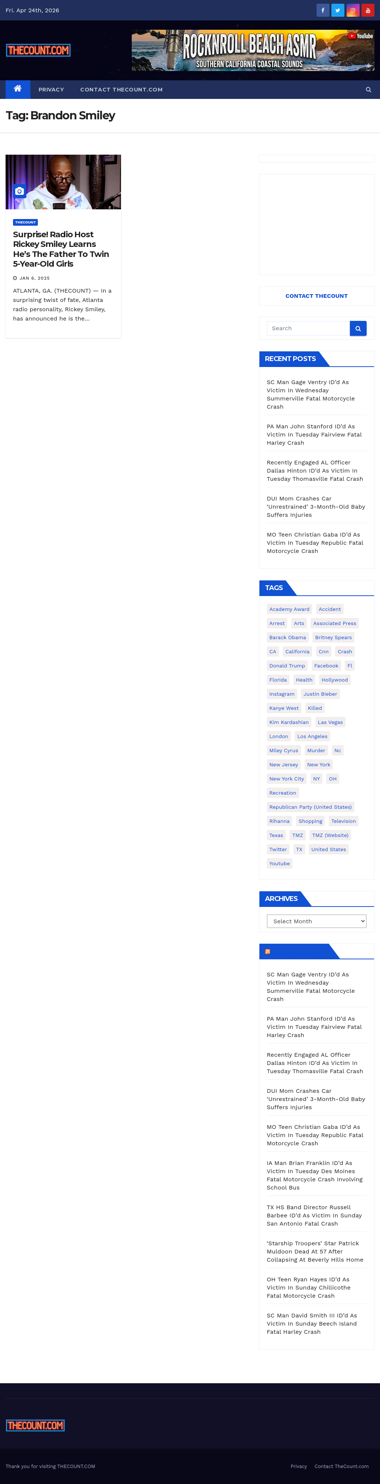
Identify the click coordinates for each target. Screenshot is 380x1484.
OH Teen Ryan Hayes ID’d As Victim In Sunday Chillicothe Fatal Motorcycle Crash (309, 1287)
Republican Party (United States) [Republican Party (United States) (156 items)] (310, 807)
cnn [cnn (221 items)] (324, 651)
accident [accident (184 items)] (330, 609)
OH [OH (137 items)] (333, 779)
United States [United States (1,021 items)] (328, 849)
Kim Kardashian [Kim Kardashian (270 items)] (289, 722)
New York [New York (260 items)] (319, 764)
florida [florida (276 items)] (278, 680)
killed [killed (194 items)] (315, 708)
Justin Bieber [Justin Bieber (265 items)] (320, 694)
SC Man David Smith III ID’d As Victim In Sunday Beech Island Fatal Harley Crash (312, 1323)
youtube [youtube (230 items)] (279, 863)
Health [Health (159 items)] (304, 680)
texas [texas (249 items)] (276, 835)
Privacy (51, 89)
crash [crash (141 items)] (345, 651)
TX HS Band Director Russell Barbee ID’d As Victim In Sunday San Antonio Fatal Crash (314, 1215)
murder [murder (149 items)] (316, 750)
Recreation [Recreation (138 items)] (283, 793)
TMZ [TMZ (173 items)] (297, 835)
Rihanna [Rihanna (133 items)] (279, 821)
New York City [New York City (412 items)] (286, 779)
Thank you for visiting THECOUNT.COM (50, 1466)
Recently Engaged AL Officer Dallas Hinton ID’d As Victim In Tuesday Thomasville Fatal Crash (315, 470)
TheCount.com (299, 951)
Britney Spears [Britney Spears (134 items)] (333, 637)
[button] (368, 89)
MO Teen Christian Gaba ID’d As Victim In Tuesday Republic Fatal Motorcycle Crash (315, 542)
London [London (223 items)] (278, 736)
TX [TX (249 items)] (299, 849)
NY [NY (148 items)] (316, 779)
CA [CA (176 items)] (272, 651)
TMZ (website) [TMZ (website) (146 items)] (330, 835)
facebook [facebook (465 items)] (326, 666)
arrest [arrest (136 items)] (277, 623)
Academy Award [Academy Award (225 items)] (289, 609)
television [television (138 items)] (343, 821)
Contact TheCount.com (121, 89)
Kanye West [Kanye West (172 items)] (284, 708)
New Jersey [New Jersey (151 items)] (283, 764)
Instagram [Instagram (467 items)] (282, 694)
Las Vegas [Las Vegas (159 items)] (330, 722)
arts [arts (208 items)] (299, 623)
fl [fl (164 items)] (349, 666)
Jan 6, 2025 (35, 278)
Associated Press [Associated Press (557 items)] (334, 623)
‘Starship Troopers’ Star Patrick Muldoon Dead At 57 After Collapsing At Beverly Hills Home (315, 1251)
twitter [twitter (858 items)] (278, 849)
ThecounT (25, 222)
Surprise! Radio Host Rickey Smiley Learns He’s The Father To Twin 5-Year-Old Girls (61, 249)
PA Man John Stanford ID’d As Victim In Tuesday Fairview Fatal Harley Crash (314, 434)
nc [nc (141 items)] (337, 750)
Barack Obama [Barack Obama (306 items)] (287, 637)
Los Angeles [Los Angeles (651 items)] (312, 736)
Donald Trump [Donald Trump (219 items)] (287, 666)
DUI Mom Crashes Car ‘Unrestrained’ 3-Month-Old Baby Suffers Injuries (316, 506)
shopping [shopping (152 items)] (310, 821)
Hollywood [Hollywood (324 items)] (335, 680)
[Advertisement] (317, 224)
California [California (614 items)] (297, 651)
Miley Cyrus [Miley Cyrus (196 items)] (283, 750)
